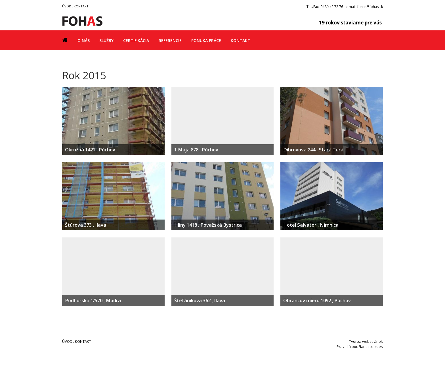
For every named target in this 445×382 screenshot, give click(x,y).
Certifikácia (136, 40)
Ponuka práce (206, 40)
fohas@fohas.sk (370, 6)
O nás (83, 40)
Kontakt (240, 40)
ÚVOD (66, 6)
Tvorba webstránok (366, 341)
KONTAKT (81, 6)
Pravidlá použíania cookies (360, 346)
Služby (106, 40)
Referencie (170, 40)
